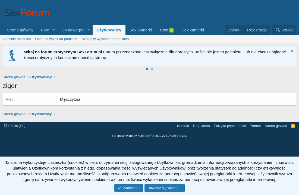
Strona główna (20, 30)
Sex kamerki (141, 30)
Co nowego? (73, 30)
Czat (167, 30)
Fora (45, 30)
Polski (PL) (14, 126)
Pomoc (255, 126)
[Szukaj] (284, 30)
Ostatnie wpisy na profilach (56, 39)
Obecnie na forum (17, 39)
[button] (54, 30)
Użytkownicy (109, 30)
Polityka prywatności (230, 126)
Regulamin (201, 126)
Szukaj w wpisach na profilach (105, 39)
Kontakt (183, 126)
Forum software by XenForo (149, 135)
